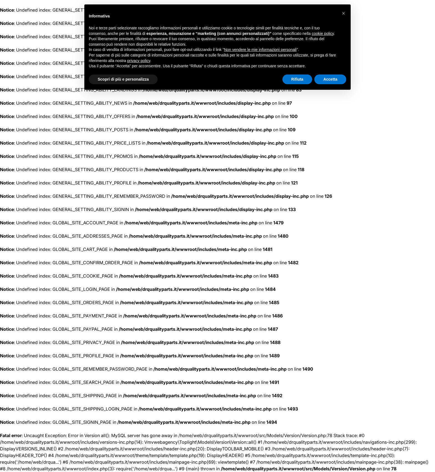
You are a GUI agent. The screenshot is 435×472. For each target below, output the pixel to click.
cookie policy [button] (323, 33)
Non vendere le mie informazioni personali (260, 49)
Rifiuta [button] (297, 79)
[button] (343, 13)
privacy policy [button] (138, 60)
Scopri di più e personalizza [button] (123, 79)
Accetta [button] (330, 79)
